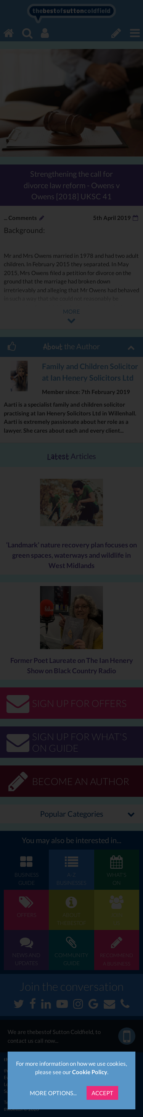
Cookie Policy (89, 1071)
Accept (102, 1092)
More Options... (53, 1092)
